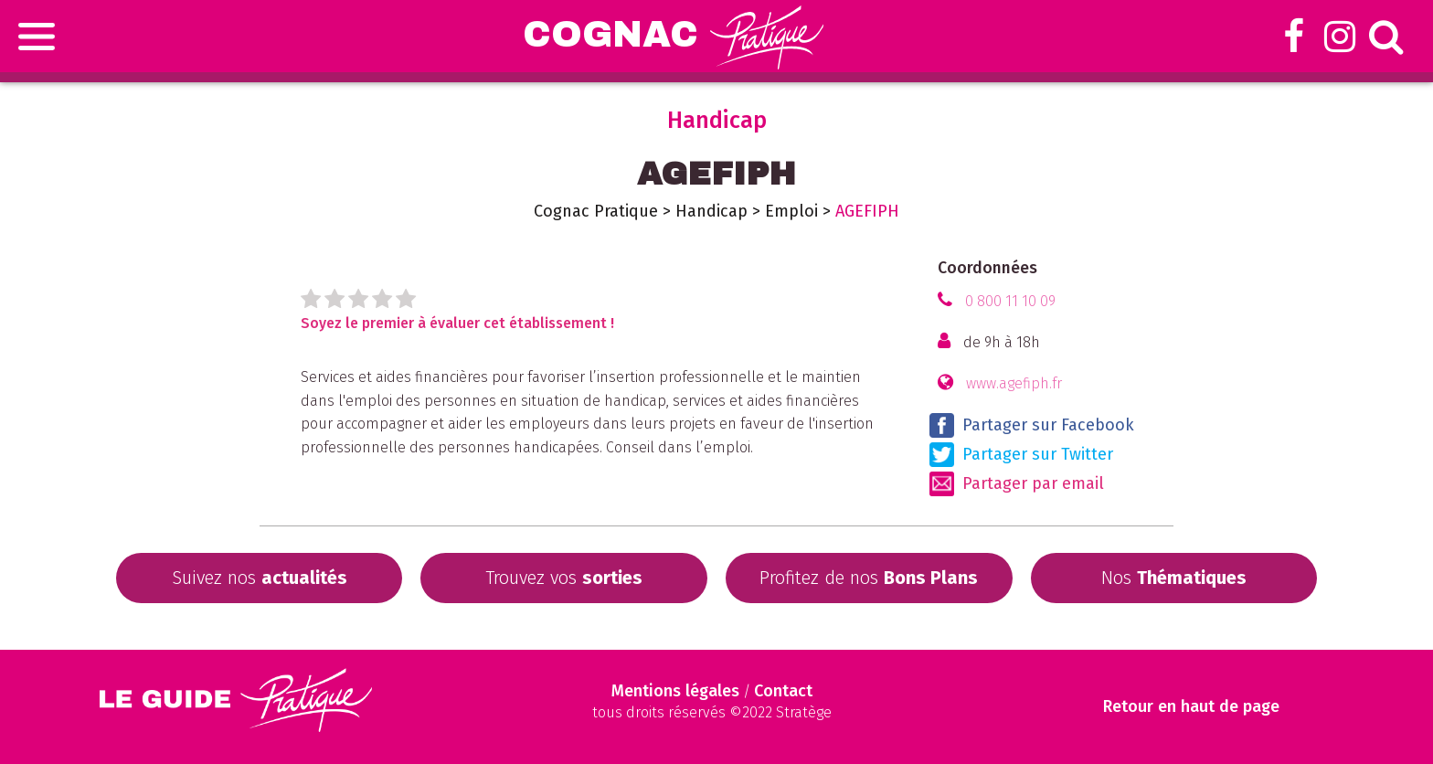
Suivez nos (259, 578)
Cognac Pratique (596, 211)
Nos (1174, 578)
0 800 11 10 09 (1010, 301)
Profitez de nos (868, 578)
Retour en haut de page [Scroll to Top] (1193, 706)
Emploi (791, 211)
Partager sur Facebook (1031, 425)
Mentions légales (675, 691)
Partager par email (1016, 484)
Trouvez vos (563, 578)
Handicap (711, 211)
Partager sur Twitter (1021, 454)
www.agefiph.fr (1014, 383)
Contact (783, 691)
